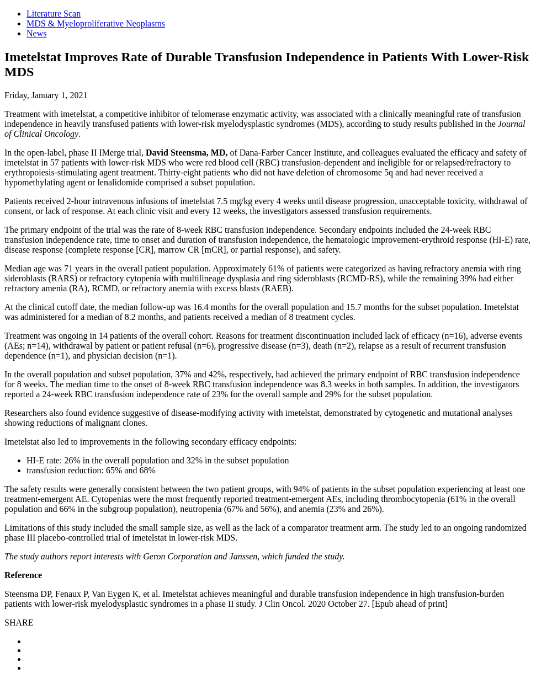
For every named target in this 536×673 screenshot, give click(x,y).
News (36, 33)
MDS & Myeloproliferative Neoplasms (95, 23)
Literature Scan (53, 13)
